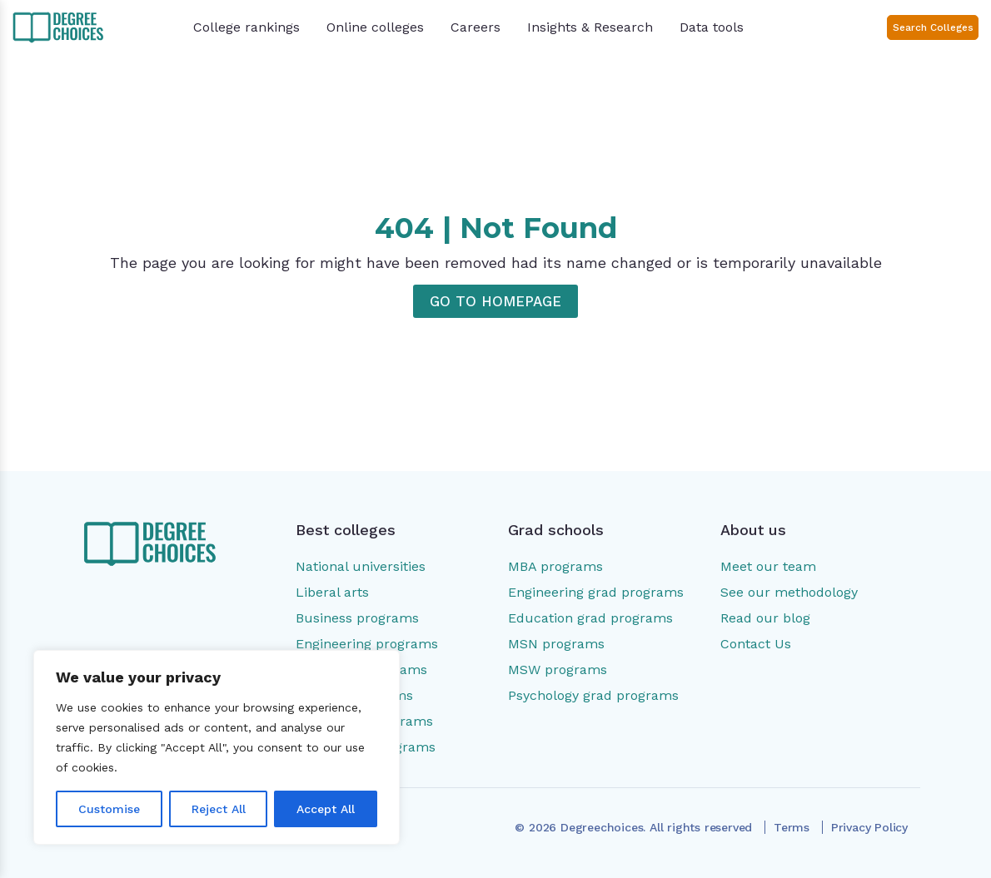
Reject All (219, 809)
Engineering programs (367, 644)
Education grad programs (590, 618)
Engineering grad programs (596, 592)
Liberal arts (332, 592)
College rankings (246, 27)
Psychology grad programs (593, 695)
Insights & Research (590, 27)
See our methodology (789, 592)
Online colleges (375, 27)
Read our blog (765, 618)
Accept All (325, 809)
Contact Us (755, 644)
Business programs (357, 618)
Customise (109, 809)
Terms (791, 827)
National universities (361, 566)
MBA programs (555, 566)
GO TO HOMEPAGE (495, 301)
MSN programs (556, 644)
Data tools (712, 27)
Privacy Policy (869, 827)
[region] (216, 747)
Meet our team (768, 566)
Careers (475, 27)
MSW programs (557, 669)
